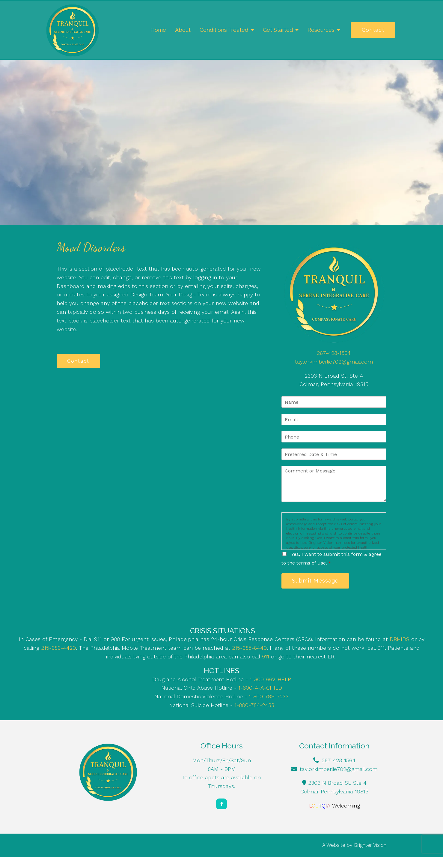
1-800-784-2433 (254, 705)
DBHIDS (399, 639)
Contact (373, 30)
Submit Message (316, 581)
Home (158, 30)
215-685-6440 (249, 648)
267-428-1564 (334, 353)
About (183, 30)
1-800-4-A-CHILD (260, 688)
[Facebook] (221, 804)
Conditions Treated (224, 30)
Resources (321, 30)
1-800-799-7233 (269, 697)
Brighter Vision (370, 845)
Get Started (278, 30)
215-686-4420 (58, 648)
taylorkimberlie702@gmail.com (334, 361)
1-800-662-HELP (270, 679)
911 (265, 657)
